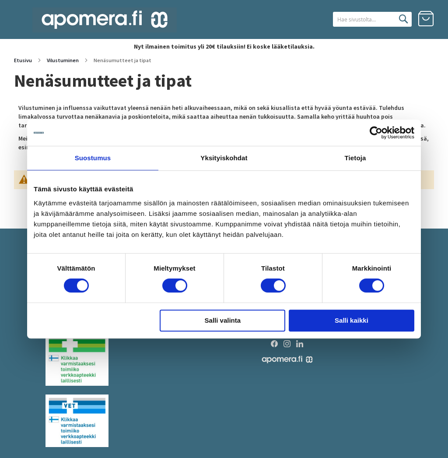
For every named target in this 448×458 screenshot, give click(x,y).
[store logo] (104, 19)
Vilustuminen (63, 60)
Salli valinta (223, 320)
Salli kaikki (351, 320)
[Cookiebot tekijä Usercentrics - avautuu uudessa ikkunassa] (376, 132)
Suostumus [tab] (93, 158)
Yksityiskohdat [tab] (223, 158)
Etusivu (23, 60)
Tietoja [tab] (355, 158)
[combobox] (361, 19)
